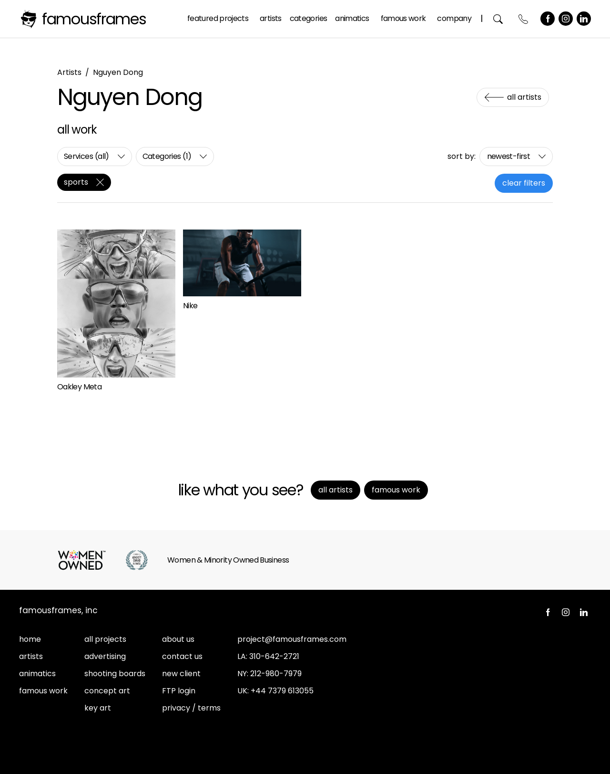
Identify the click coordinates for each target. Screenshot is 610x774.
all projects (105, 639)
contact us (182, 656)
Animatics (352, 18)
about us (178, 639)
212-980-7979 (276, 673)
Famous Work (403, 18)
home (30, 639)
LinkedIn (584, 18)
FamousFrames (94, 19)
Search (498, 19)
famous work (43, 690)
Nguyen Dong (118, 72)
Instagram (566, 18)
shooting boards (114, 673)
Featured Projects (217, 18)
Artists (271, 18)
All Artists (524, 97)
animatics (37, 673)
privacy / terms (191, 707)
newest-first (508, 156)
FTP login (178, 690)
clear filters (523, 183)
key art (97, 707)
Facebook (547, 18)
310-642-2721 (274, 656)
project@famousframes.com (291, 639)
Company (454, 18)
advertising (105, 656)
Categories (308, 18)
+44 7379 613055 (282, 690)
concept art (107, 690)
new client (181, 673)
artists (31, 656)
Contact (523, 19)
